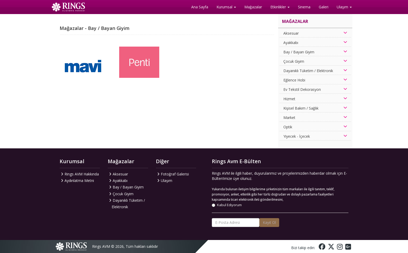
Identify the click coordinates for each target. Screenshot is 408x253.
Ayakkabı (290, 42)
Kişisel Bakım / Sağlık (300, 108)
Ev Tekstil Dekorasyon (302, 89)
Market (289, 117)
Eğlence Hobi (294, 80)
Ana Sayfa (199, 6)
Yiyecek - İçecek (296, 136)
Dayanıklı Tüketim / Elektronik (308, 70)
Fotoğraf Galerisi (175, 174)
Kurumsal (226, 6)
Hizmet (289, 98)
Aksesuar (291, 33)
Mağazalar (253, 6)
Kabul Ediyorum (227, 205)
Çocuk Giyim (293, 61)
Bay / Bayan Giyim (298, 51)
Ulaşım (344, 6)
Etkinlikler (280, 6)
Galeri (323, 6)
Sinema (304, 6)
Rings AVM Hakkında (82, 174)
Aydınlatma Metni (79, 180)
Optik (287, 126)
